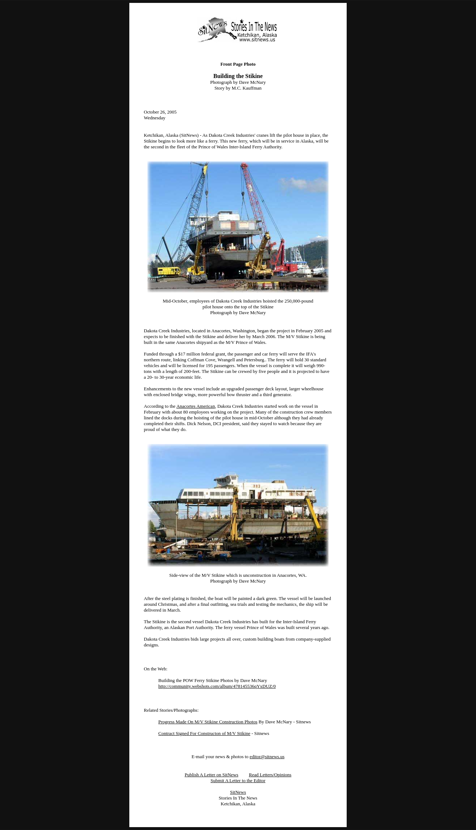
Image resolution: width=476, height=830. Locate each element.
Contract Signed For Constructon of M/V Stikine (204, 733)
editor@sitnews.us (267, 756)
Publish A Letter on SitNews (211, 774)
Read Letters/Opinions (270, 774)
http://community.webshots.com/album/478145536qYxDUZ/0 (217, 686)
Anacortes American (195, 406)
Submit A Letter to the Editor (237, 780)
